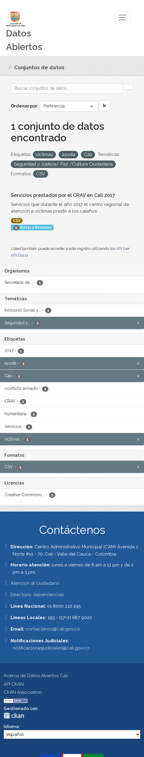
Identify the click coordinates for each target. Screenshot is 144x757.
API (119, 248)
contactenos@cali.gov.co (53, 629)
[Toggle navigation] (122, 17)
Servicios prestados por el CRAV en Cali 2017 (63, 195)
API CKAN (14, 684)
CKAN (14, 715)
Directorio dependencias (37, 594)
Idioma (11, 726)
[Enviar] (128, 86)
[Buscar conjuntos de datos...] (67, 88)
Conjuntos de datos (39, 67)
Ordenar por (24, 106)
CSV (16, 221)
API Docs (19, 255)
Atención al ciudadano (35, 583)
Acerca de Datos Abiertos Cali (36, 675)
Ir (104, 105)
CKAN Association (23, 692)
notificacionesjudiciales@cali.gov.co (51, 648)
